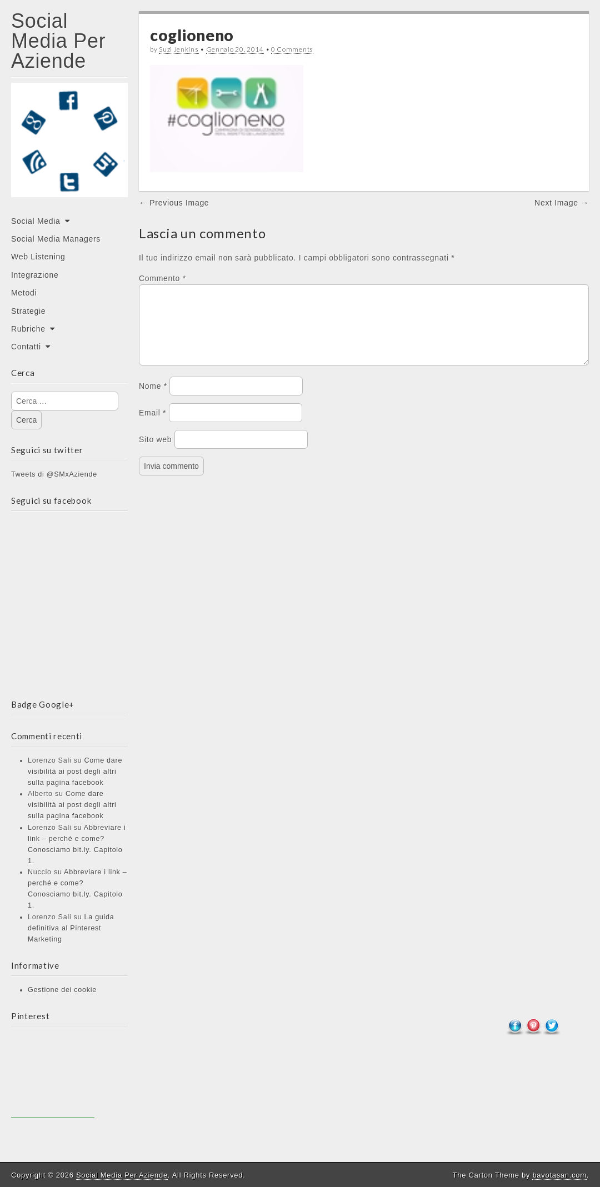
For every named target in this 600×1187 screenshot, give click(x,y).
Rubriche (28, 328)
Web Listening (38, 256)
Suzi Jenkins (178, 49)
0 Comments (292, 49)
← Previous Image (174, 202)
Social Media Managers (56, 238)
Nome (153, 399)
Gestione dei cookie (62, 990)
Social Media (36, 221)
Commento (162, 278)
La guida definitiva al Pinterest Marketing (71, 928)
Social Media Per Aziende (58, 40)
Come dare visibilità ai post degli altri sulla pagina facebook (75, 772)
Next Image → (561, 202)
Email (152, 426)
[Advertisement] (52, 1076)
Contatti (26, 346)
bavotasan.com (559, 1175)
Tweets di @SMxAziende (54, 474)
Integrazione (34, 275)
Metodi (24, 292)
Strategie (28, 311)
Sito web (155, 452)
